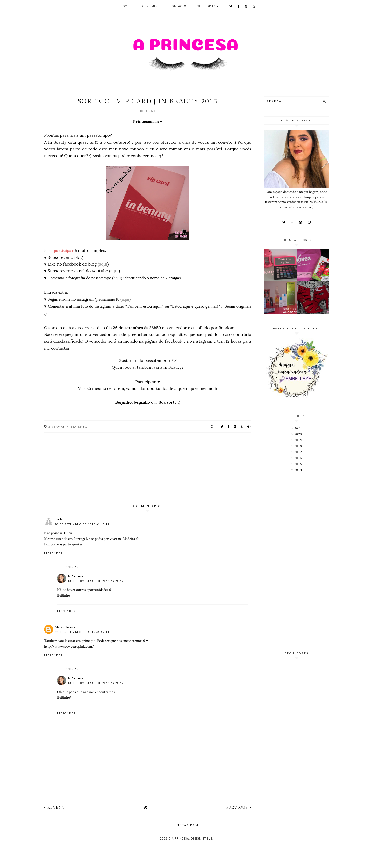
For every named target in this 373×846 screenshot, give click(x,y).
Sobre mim (149, 6)
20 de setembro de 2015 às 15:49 (82, 524)
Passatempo (77, 426)
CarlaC (60, 519)
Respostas (70, 567)
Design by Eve (201, 839)
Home (124, 6)
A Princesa (75, 576)
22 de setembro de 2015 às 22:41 (82, 632)
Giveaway (56, 426)
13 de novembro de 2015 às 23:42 (96, 581)
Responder (53, 553)
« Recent (54, 807)
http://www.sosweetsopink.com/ (69, 646)
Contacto (178, 6)
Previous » (238, 807)
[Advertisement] (296, 561)
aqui (103, 264)
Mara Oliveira (65, 627)
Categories (206, 6)
